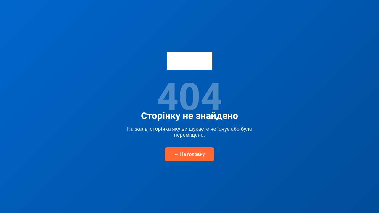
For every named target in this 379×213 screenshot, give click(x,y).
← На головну (189, 154)
